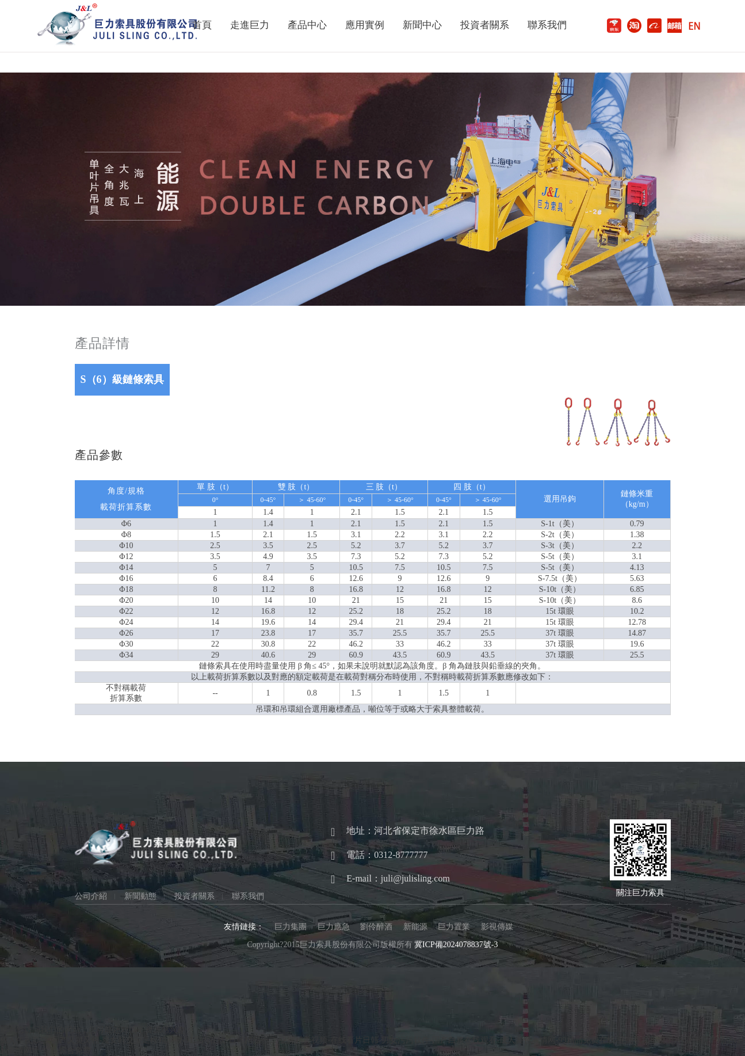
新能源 (415, 926)
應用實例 (364, 25)
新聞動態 (140, 896)
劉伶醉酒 (376, 926)
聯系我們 (547, 25)
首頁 (202, 25)
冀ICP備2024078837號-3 (456, 944)
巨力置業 (454, 926)
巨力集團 (290, 926)
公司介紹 (91, 896)
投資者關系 (484, 25)
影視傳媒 (497, 926)
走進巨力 (249, 25)
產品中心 (307, 25)
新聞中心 (422, 25)
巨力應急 (334, 926)
